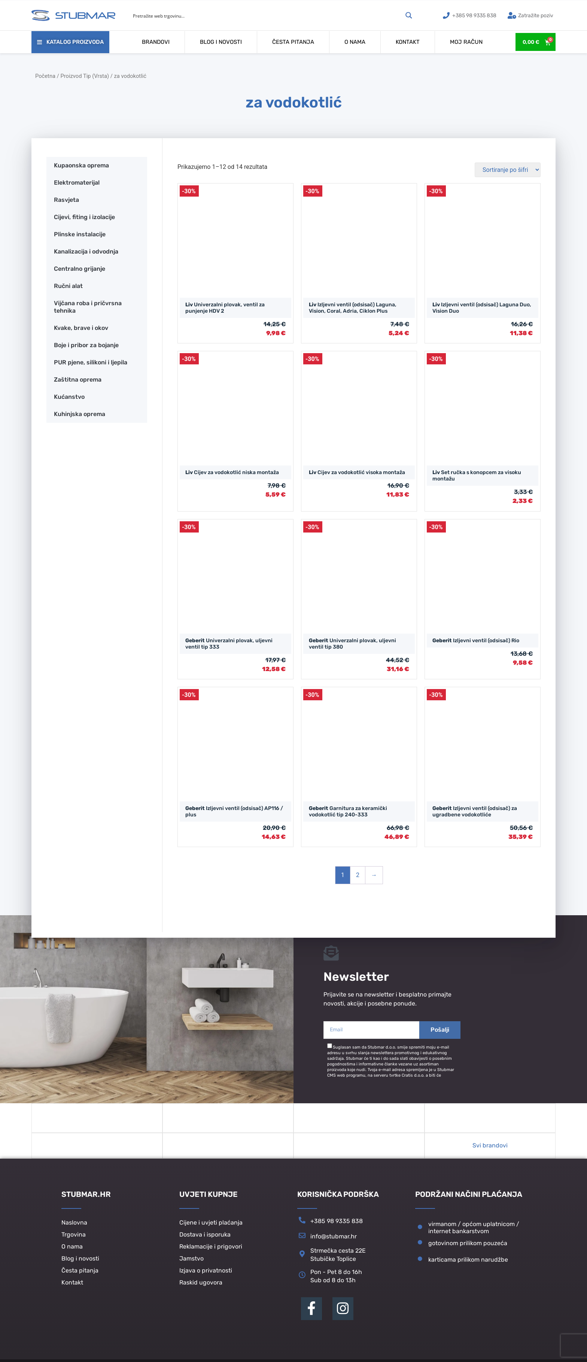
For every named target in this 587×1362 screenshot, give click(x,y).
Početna (45, 76)
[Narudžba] (508, 170)
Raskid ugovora (200, 1287)
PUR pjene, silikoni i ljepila (90, 362)
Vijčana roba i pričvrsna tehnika (88, 307)
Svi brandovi (490, 1150)
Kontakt (408, 42)
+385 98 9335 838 (336, 1225)
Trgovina (73, 1239)
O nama (354, 42)
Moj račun (466, 42)
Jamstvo (191, 1263)
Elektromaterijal (77, 182)
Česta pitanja (293, 42)
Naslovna (74, 1227)
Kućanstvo (69, 396)
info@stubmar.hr (333, 1241)
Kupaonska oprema (81, 165)
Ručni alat (68, 285)
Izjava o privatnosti (205, 1275)
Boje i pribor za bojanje (86, 345)
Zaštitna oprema (77, 379)
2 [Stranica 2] (357, 875)
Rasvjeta (66, 199)
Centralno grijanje (79, 268)
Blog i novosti (221, 42)
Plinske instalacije (80, 234)
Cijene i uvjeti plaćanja (211, 1227)
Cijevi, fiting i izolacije (84, 217)
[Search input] (266, 15)
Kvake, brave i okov (81, 327)
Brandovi (156, 42)
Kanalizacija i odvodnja (86, 251)
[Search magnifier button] (409, 15)
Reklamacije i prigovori (210, 1251)
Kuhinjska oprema (79, 414)
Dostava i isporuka (205, 1239)
